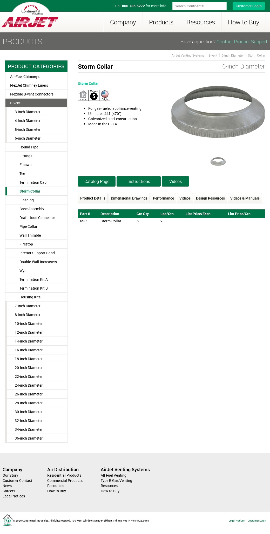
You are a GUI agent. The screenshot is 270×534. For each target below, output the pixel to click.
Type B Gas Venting (116, 480)
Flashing (26, 199)
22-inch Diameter (29, 376)
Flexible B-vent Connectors (31, 94)
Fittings (25, 155)
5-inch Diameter (27, 129)
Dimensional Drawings (129, 198)
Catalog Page (96, 181)
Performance (163, 198)
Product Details (92, 198)
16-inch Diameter (29, 349)
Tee (22, 173)
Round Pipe (28, 147)
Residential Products (64, 475)
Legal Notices (14, 496)
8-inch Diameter (27, 314)
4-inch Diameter (27, 120)
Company (123, 22)
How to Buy (243, 22)
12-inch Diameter (29, 332)
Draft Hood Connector (37, 217)
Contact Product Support (242, 41)
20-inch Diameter (29, 367)
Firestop (26, 244)
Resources (200, 22)
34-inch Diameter (29, 429)
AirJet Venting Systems (188, 55)
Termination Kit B (33, 288)
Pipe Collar (28, 226)
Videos (175, 181)
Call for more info (140, 5)
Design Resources (210, 198)
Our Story (10, 475)
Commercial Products (65, 480)
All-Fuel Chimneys (24, 76)
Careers (9, 490)
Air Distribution (63, 469)
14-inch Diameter (29, 341)
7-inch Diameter (27, 305)
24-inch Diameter (29, 385)
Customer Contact (17, 480)
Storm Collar (29, 191)
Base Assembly (31, 208)
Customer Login (249, 5)
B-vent (15, 102)
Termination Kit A (33, 279)
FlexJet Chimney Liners (29, 85)
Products (161, 22)
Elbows (25, 164)
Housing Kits (29, 297)
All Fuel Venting (113, 475)
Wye (22, 270)
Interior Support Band (37, 252)
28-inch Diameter (29, 402)
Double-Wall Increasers (38, 261)
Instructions (138, 181)
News (7, 485)
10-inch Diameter (29, 323)
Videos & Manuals (245, 198)
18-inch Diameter (29, 358)
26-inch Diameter (29, 394)
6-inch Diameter (27, 138)
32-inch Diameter (29, 420)
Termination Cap (32, 182)
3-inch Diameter (27, 111)
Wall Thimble (30, 235)
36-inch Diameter (29, 438)
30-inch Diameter (29, 411)
